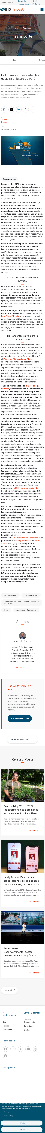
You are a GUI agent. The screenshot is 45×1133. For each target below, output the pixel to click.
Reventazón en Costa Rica (26, 538)
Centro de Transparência (29, 1021)
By (2, 117)
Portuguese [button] (6, 2)
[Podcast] (35, 1049)
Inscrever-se (20, 718)
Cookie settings (9, 1115)
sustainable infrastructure (26, 610)
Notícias (6, 1026)
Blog (4, 1022)
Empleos (27, 1030)
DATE (3, 127)
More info (22, 667)
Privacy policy (8, 1112)
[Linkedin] (13, 1049)
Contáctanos (28, 1026)
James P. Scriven (5, 121)
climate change (10, 595)
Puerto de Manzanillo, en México (18, 359)
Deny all (21, 1123)
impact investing (31, 595)
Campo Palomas (23, 540)
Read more (35, 830)
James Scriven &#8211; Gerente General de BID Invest (21, 603)
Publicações (7, 1030)
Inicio (15, 60)
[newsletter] (5, 1055)
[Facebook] (5, 1049)
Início (16, 28)
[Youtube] (28, 1049)
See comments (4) (20, 739)
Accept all (22, 1129)
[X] (20, 1049)
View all (10, 990)
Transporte (27, 28)
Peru (6, 610)
